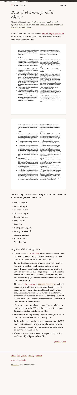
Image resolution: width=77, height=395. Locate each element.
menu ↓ (63, 5)
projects (24, 356)
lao (37, 25)
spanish (22, 27)
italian (22, 25)
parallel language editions (53, 34)
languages (30, 25)
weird (29, 254)
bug (37, 254)
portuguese (58, 25)
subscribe (22, 360)
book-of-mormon (38, 22)
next (64, 341)
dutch (48, 22)
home (16, 5)
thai (29, 27)
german (14, 25)
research (39, 356)
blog (18, 356)
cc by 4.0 (15, 365)
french (55, 22)
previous (57, 341)
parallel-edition (46, 25)
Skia (33, 254)
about (13, 356)
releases (14, 27)
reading (31, 356)
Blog (23, 5)
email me (14, 360)
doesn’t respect (31, 284)
